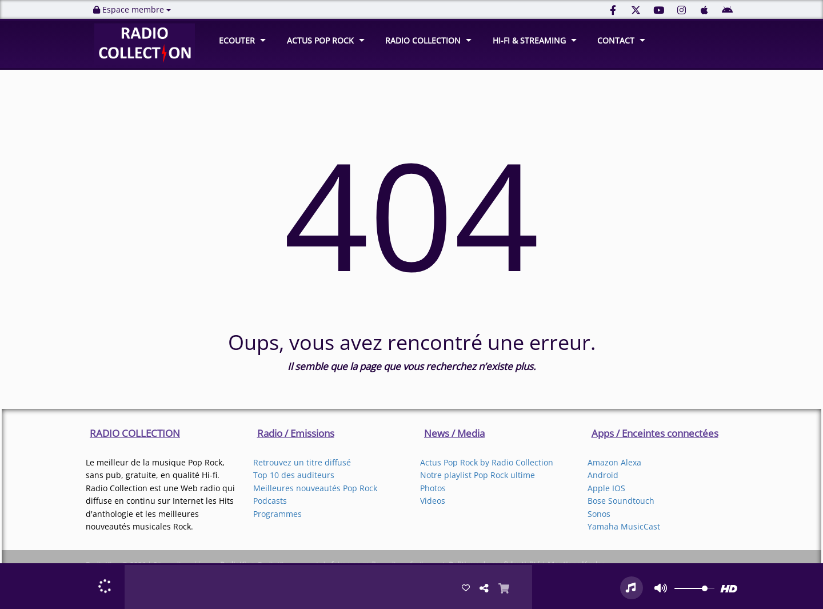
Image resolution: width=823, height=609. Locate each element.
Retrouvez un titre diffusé (302, 462)
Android (603, 474)
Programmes (277, 513)
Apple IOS (606, 488)
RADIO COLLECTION (423, 40)
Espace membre (132, 9)
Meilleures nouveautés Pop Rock (315, 488)
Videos (432, 500)
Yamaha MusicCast (624, 526)
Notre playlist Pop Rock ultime (477, 474)
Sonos (599, 513)
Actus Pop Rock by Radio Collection (486, 462)
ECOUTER (237, 40)
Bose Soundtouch (621, 500)
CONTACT (615, 40)
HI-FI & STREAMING (529, 40)
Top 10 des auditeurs (293, 474)
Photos (433, 488)
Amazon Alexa (614, 462)
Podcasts (270, 500)
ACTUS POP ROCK (320, 40)
